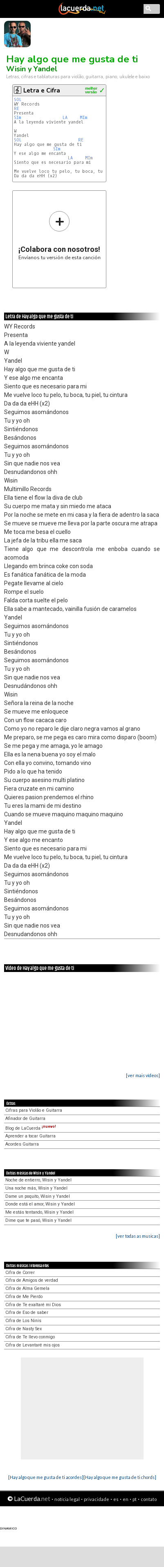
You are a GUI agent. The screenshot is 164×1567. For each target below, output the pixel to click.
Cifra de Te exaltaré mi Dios (33, 1304)
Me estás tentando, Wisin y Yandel (39, 1212)
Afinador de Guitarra (25, 1118)
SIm (17, 117)
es (116, 1499)
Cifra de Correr (20, 1272)
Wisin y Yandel (31, 69)
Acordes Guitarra (22, 1144)
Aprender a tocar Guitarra (30, 1136)
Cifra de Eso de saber (26, 1312)
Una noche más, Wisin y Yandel (36, 1188)
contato (149, 1499)
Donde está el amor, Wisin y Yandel (40, 1204)
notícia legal (67, 1499)
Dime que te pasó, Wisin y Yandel (38, 1220)
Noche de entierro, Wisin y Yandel (38, 1180)
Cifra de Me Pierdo (24, 1296)
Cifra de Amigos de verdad (31, 1280)
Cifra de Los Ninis (23, 1320)
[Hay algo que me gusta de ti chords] (119, 1477)
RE (16, 108)
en (125, 1499)
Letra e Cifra (41, 90)
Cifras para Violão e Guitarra (33, 1110)
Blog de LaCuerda (30, 1128)
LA (65, 117)
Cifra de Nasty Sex (23, 1328)
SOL (18, 99)
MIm (83, 117)
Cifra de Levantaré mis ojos (32, 1345)
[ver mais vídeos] (143, 1075)
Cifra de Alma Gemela (27, 1288)
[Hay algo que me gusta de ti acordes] (45, 1477)
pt (135, 1499)
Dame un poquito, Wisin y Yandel (37, 1196)
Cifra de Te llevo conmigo (30, 1337)
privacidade (96, 1499)
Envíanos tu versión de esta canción (59, 235)
